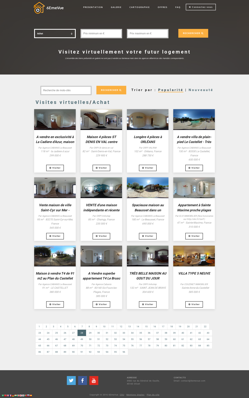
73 (107, 345)
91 (82, 352)
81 (174, 345)
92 (90, 352)
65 (39, 345)
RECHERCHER (193, 33)
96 (124, 352)
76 (132, 345)
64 (208, 339)
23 (39, 333)
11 (112, 326)
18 (171, 326)
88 (56, 352)
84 (199, 345)
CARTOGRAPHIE (139, 7)
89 (65, 352)
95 (115, 352)
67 (56, 345)
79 (157, 345)
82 (183, 345)
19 (180, 326)
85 (208, 345)
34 (132, 333)
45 (48, 339)
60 (174, 339)
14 (138, 326)
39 (174, 333)
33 (124, 333)
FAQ (178, 7)
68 (65, 345)
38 (166, 333)
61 (183, 339)
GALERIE (116, 7)
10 (104, 326)
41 (191, 333)
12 (121, 326)
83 (191, 345)
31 (107, 333)
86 (39, 352)
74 (115, 345)
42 (199, 333)
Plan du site (153, 395)
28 (83, 332)
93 (98, 352)
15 (146, 326)
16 (154, 326)
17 (163, 326)
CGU (122, 395)
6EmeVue (55, 7)
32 (115, 333)
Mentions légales (135, 395)
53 (115, 339)
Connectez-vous (201, 7)
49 (82, 339)
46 (56, 339)
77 (140, 345)
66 (48, 345)
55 (132, 339)
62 (191, 339)
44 (39, 339)
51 (98, 339)
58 (157, 339)
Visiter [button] (55, 168)
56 (140, 339)
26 (65, 333)
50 (90, 339)
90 (73, 352)
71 (90, 345)
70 (82, 345)
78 (149, 345)
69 (73, 345)
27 (73, 333)
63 (199, 339)
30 (98, 333)
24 (48, 333)
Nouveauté (201, 90)
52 (107, 339)
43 (208, 333)
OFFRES (162, 7)
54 (124, 339)
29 (90, 333)
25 (56, 333)
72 (98, 345)
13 (129, 326)
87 (48, 352)
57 (149, 339)
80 (166, 345)
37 (157, 333)
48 (73, 339)
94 (107, 352)
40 (183, 333)
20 (188, 326)
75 (124, 345)
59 (166, 339)
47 (65, 339)
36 (149, 333)
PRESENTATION (93, 7)
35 (140, 333)
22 (205, 326)
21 (196, 326)
